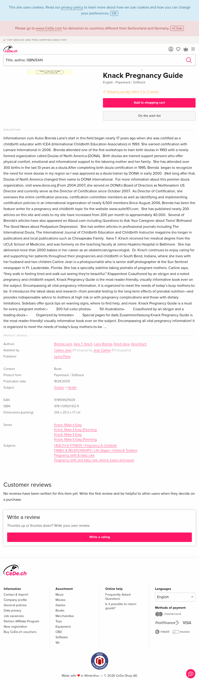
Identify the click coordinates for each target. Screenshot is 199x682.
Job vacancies (14, 616)
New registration (15, 627)
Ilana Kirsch (139, 344)
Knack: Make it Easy (68, 425)
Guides (59, 387)
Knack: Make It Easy (68, 434)
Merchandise (65, 616)
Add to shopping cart (149, 103)
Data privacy (12, 610)
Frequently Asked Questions (118, 597)
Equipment (63, 627)
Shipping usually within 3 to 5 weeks (133, 92)
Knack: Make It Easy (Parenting (75, 429)
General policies (15, 605)
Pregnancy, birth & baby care (74, 455)
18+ (58, 643)
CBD (59, 632)
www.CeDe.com (49, 28)
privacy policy (72, 7)
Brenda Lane (63, 344)
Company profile (15, 600)
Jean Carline (102, 350)
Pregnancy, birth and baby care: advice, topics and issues (94, 460)
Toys (59, 621)
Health (72, 387)
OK (114, 13)
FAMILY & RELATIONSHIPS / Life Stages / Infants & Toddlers (95, 450)
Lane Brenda (103, 344)
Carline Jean (63, 350)
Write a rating (99, 537)
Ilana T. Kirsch (83, 344)
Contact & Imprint (16, 595)
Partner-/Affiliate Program (21, 621)
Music (60, 595)
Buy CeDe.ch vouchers (20, 632)
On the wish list (149, 116)
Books (60, 610)
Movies (61, 600)
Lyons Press (62, 356)
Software (62, 637)
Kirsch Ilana (121, 344)
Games (60, 605)
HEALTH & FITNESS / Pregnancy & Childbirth (85, 445)
